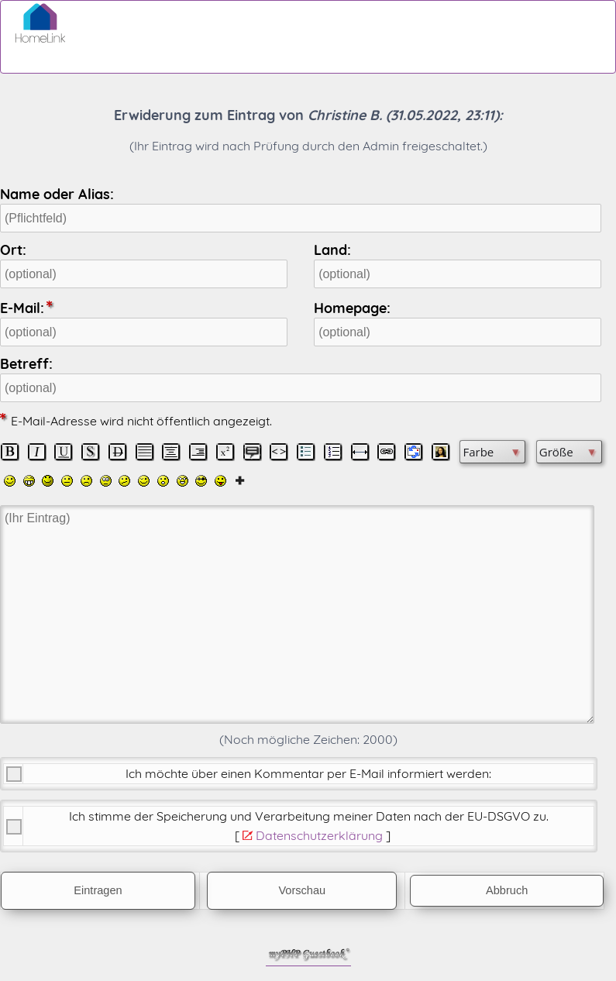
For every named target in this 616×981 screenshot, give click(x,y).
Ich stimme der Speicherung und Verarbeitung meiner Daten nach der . (309, 816)
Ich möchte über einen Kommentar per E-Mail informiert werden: (308, 773)
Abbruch (507, 890)
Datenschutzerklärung (319, 835)
